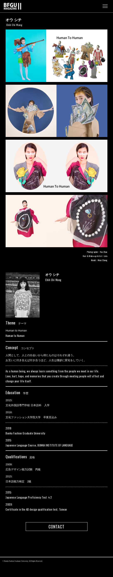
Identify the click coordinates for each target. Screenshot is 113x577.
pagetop (56, 543)
